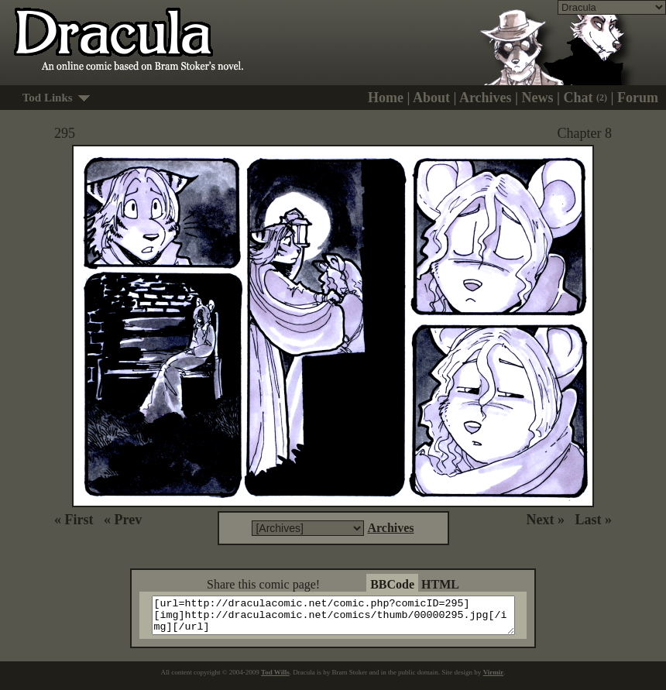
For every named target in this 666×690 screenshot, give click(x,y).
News (538, 97)
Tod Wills (275, 679)
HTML (440, 584)
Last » (593, 519)
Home (385, 97)
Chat (586, 97)
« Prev (123, 519)
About (431, 97)
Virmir (493, 679)
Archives (485, 97)
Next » (546, 519)
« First (73, 519)
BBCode (392, 584)
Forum (637, 97)
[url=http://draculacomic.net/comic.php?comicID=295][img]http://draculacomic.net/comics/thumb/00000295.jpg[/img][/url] (342, 619)
